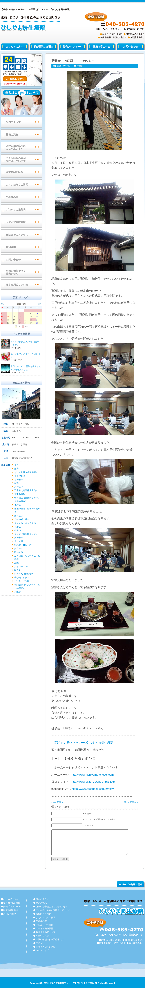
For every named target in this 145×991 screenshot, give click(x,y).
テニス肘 (18, 541)
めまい (17, 530)
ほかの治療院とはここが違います (15, 147)
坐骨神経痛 (19, 476)
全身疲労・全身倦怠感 (25, 523)
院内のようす (13, 122)
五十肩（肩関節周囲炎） (26, 490)
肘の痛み (18, 537)
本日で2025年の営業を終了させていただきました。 (26, 368)
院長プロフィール (72, 46)
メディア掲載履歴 (15, 222)
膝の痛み (18, 516)
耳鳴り (17, 563)
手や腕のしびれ (21, 577)
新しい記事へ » (131, 802)
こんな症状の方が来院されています (15, 159)
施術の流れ (12, 134)
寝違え (17, 570)
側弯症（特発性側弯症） (26, 534)
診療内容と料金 (101, 46)
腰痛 (16, 468)
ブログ (80, 66)
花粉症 (17, 526)
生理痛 (17, 505)
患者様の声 (12, 197)
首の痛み (18, 479)
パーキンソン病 (21, 581)
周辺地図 (11, 247)
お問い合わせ (13, 259)
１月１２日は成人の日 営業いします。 (26, 343)
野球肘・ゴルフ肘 (22, 545)
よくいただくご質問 (17, 184)
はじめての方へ (14, 46)
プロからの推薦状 (15, 209)
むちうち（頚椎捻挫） (25, 574)
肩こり (17, 465)
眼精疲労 (18, 552)
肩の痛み (18, 487)
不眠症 (17, 592)
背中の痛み (19, 494)
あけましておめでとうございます (26, 356)
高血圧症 (18, 548)
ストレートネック (22, 566)
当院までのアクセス (17, 234)
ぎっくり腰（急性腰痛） (26, 472)
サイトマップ (42, 950)
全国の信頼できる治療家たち (15, 272)
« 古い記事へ (57, 802)
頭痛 (16, 483)
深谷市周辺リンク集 (17, 284)
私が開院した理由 (43, 46)
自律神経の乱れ (21, 519)
